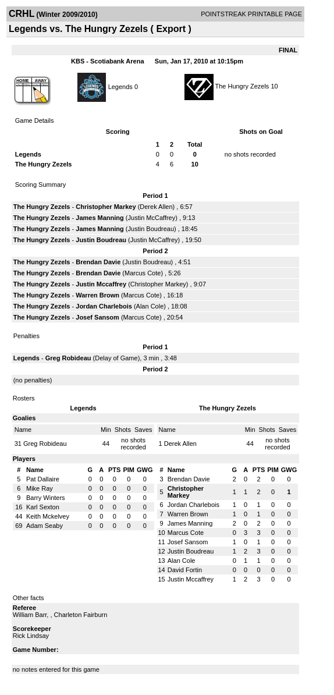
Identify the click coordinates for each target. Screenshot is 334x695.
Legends (120, 86)
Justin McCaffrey (152, 217)
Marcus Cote (143, 273)
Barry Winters (45, 497)
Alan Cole (150, 306)
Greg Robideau (68, 357)
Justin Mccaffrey (101, 284)
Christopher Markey (106, 206)
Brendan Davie (98, 261)
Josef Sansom (97, 317)
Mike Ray (39, 488)
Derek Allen (156, 206)
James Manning (100, 217)
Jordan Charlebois (104, 306)
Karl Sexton (42, 506)
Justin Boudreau (151, 228)
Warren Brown (97, 295)
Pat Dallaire (42, 479)
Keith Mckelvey (47, 516)
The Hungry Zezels (242, 86)
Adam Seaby (44, 525)
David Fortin (185, 569)
